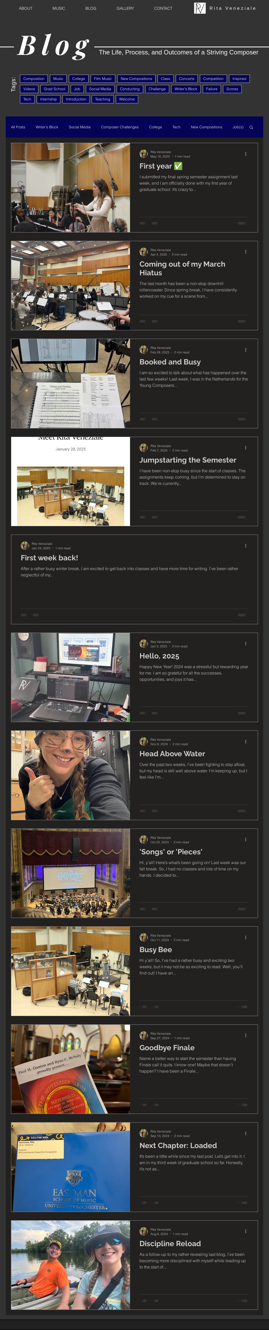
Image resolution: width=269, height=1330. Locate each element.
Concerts (186, 78)
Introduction (76, 99)
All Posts (18, 127)
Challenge (157, 89)
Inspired (239, 78)
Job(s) (238, 127)
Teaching (102, 99)
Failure (212, 89)
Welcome (127, 99)
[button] (251, 127)
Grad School (54, 89)
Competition (213, 78)
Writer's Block (186, 89)
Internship (48, 99)
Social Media (100, 89)
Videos (29, 89)
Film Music (103, 78)
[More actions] (247, 154)
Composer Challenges (120, 127)
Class (165, 78)
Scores (232, 89)
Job (77, 89)
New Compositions (136, 78)
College (78, 78)
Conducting (130, 89)
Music (58, 78)
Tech (27, 99)
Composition (33, 78)
